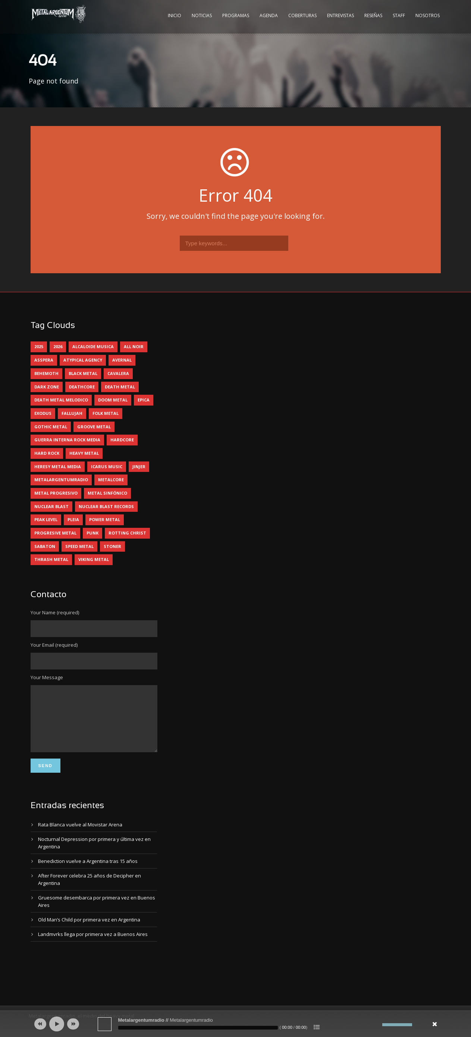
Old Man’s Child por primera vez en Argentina (89, 930)
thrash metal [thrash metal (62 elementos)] (51, 559)
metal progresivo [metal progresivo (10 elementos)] (56, 493)
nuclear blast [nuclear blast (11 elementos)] (51, 506)
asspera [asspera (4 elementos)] (43, 360)
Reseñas (373, 15)
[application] (236, 1024)
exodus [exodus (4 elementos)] (42, 413)
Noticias (202, 15)
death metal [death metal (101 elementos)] (120, 387)
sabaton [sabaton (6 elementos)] (44, 546)
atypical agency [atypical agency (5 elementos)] (82, 360)
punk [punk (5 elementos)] (92, 533)
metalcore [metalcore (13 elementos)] (111, 479)
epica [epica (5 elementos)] (144, 400)
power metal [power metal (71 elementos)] (104, 519)
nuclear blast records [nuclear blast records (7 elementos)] (106, 506)
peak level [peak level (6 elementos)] (45, 519)
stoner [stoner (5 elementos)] (112, 546)
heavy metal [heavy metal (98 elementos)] (84, 453)
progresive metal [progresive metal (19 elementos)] (55, 533)
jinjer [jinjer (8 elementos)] (138, 466)
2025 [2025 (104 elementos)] (38, 346)
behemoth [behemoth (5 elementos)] (46, 373)
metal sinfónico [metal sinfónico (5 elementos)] (107, 493)
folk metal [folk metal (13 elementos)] (105, 413)
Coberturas (302, 15)
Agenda (269, 15)
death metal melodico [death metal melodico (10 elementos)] (61, 400)
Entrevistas (340, 15)
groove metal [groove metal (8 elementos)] (94, 426)
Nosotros (427, 15)
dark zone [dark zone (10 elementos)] (46, 387)
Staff (399, 15)
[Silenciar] (376, 1024)
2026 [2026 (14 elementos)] (57, 346)
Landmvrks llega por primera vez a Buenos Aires (93, 945)
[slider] (198, 1028)
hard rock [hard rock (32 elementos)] (46, 453)
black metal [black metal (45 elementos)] (83, 373)
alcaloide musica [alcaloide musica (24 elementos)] (93, 346)
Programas (235, 15)
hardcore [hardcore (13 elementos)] (122, 439)
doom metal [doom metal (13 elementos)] (113, 400)
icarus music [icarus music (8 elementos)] (106, 466)
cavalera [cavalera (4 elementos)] (118, 373)
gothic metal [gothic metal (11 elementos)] (50, 426)
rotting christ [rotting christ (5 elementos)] (127, 533)
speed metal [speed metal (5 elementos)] (79, 546)
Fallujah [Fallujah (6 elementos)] (72, 413)
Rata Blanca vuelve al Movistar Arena (80, 835)
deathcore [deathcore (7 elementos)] (82, 387)
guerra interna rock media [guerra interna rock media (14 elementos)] (67, 439)
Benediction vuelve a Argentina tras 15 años (88, 872)
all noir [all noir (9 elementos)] (134, 346)
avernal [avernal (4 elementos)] (122, 360)
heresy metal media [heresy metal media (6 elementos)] (57, 466)
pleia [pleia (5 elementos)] (73, 519)
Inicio (174, 15)
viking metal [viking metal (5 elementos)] (93, 559)
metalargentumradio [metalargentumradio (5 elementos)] (61, 479)
